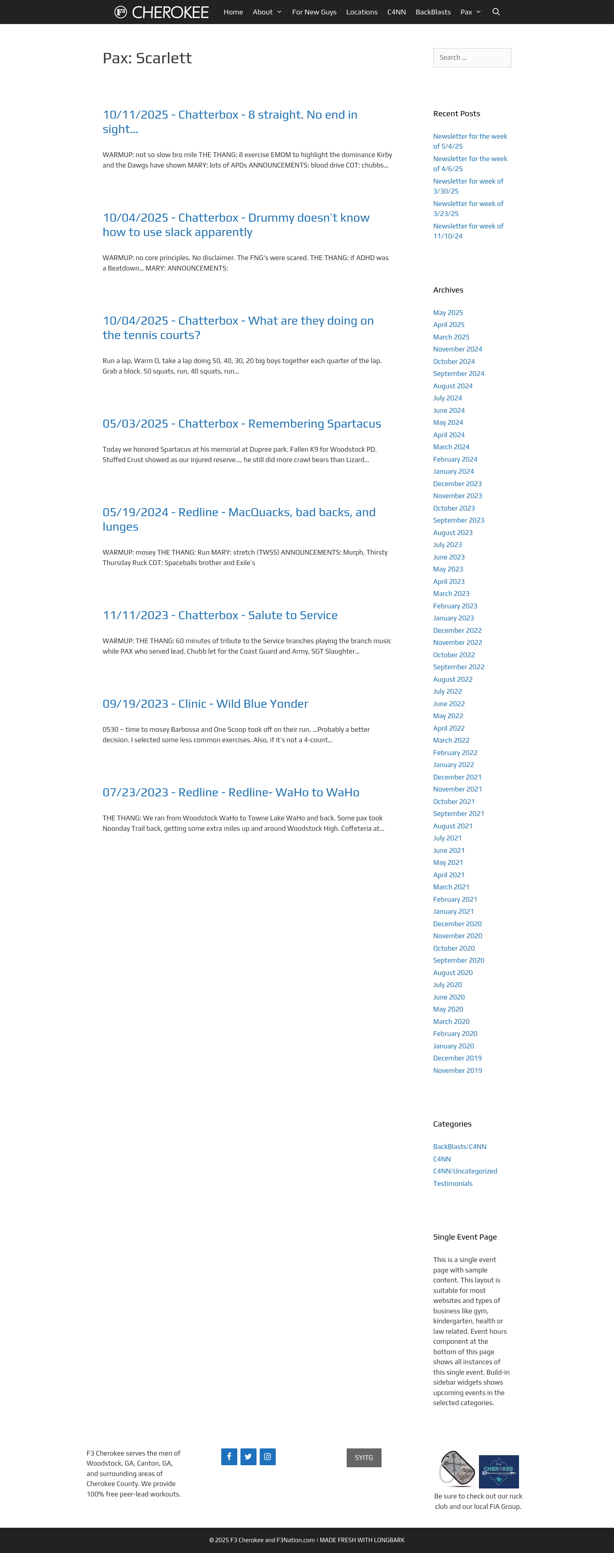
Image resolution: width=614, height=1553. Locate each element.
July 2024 (447, 398)
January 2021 (453, 911)
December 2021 (457, 777)
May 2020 (448, 1009)
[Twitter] (248, 1456)
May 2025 (448, 313)
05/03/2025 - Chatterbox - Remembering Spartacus (242, 423)
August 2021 (453, 826)
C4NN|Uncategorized (465, 1171)
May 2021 (448, 862)
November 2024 (457, 349)
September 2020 (459, 960)
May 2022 (448, 716)
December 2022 (457, 630)
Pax (473, 12)
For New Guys (314, 12)
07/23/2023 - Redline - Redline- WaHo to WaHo (231, 792)
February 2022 (455, 753)
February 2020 (455, 1034)
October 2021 (454, 802)
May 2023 (448, 569)
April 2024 (449, 435)
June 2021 (449, 850)
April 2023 (449, 582)
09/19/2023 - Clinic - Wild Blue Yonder (205, 704)
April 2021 (449, 875)
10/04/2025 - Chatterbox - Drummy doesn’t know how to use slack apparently (236, 224)
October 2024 (454, 361)
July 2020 (447, 985)
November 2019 (457, 1070)
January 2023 (453, 618)
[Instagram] (268, 1456)
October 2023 (454, 508)
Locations (362, 12)
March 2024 (451, 447)
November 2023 (457, 496)
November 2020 (457, 936)
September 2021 (459, 814)
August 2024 (453, 386)
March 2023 (451, 594)
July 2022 (447, 691)
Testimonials (453, 1183)
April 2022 (449, 728)
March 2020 (451, 1022)
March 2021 (451, 887)
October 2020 (454, 948)
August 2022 (453, 679)
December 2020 (457, 924)
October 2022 (454, 655)
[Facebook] (229, 1456)
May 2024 (448, 422)
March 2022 (451, 740)
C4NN (397, 12)
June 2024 (449, 410)
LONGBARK (389, 1540)
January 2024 (453, 471)
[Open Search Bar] (496, 12)
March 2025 (451, 337)
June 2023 (449, 557)
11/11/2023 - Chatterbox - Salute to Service (220, 615)
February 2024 (455, 459)
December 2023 (457, 484)
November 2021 (457, 789)
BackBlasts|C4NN (460, 1147)
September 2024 (459, 374)
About (270, 12)
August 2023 (453, 533)
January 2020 (453, 1046)
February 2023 (455, 606)
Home (233, 12)
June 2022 (449, 704)
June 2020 (449, 997)
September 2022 (459, 667)
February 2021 (455, 899)
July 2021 (447, 838)
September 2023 (459, 520)
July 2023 (447, 545)
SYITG (364, 1458)
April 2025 (449, 325)
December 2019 (457, 1058)
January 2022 (453, 765)
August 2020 (453, 973)
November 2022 (457, 642)
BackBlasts (433, 12)
